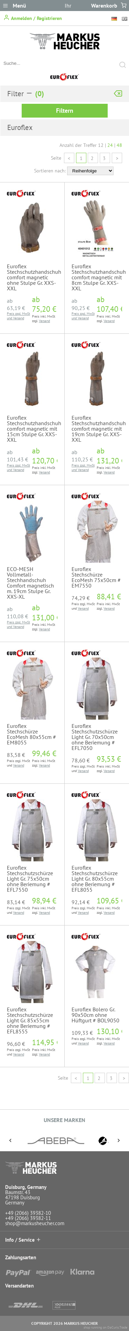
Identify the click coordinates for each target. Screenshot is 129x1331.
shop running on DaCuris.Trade (105, 1327)
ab (16, 304)
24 (110, 145)
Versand (18, 318)
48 (119, 145)
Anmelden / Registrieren (32, 17)
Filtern (64, 110)
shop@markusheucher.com (34, 1223)
